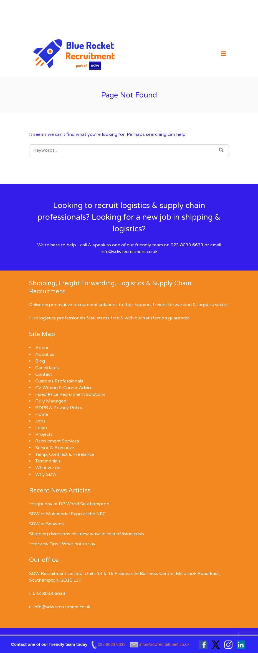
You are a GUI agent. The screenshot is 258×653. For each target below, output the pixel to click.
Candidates (47, 368)
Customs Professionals (59, 381)
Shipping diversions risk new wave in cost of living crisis (86, 534)
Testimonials (48, 461)
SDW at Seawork (47, 524)
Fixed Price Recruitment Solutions (70, 394)
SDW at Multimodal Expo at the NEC (67, 514)
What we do (47, 468)
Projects (44, 434)
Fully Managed (50, 401)
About (42, 348)
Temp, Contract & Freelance (64, 454)
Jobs (40, 421)
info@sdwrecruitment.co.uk (129, 251)
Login (41, 428)
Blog (40, 361)
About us (44, 354)
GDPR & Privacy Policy (58, 408)
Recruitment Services (57, 441)
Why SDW (46, 474)
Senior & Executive (54, 448)
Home (41, 414)
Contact (43, 374)
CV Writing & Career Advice (64, 388)
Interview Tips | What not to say (62, 544)
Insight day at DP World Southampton (69, 504)
